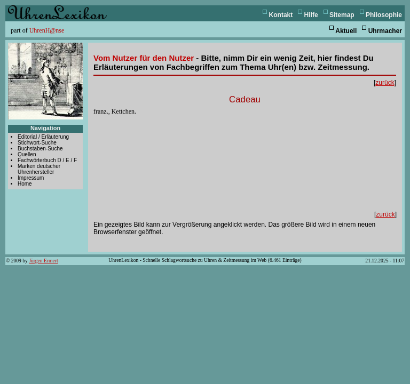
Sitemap (341, 15)
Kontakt (281, 15)
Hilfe (311, 15)
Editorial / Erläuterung (43, 137)
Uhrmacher (385, 31)
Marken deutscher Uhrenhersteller (39, 169)
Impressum (31, 178)
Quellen (27, 154)
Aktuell (346, 31)
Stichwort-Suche (37, 143)
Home (25, 184)
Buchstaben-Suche (40, 148)
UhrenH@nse (47, 30)
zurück (384, 82)
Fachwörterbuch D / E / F (47, 160)
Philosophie (384, 15)
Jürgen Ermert (43, 260)
